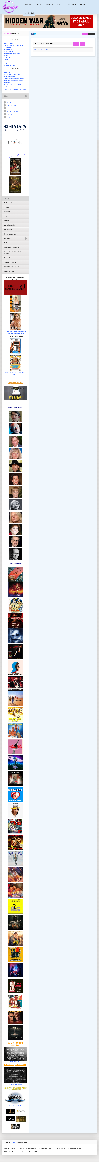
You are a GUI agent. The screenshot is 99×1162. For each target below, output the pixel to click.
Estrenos (27, 5)
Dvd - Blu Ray (72, 5)
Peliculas (49, 5)
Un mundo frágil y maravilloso (13, 80)
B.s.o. (8, 117)
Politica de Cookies (32, 1151)
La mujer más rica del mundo (13, 84)
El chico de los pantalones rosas (14, 78)
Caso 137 (6, 59)
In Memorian (29, 13)
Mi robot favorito (9, 65)
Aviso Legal (7, 1151)
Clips (8, 108)
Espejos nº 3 (7, 57)
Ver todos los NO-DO (15, 1061)
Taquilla (59, 5)
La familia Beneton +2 (10, 76)
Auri (5, 61)
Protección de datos (18, 1151)
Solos (5, 63)
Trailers (39, 5)
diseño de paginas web (74, 1148)
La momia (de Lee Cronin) (12, 74)
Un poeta (7, 82)
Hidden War (7, 72)
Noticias (83, 5)
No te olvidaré (8, 43)
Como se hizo (11, 105)
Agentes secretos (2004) (41, 49)
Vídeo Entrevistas (12, 111)
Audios (9, 102)
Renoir (6, 86)
